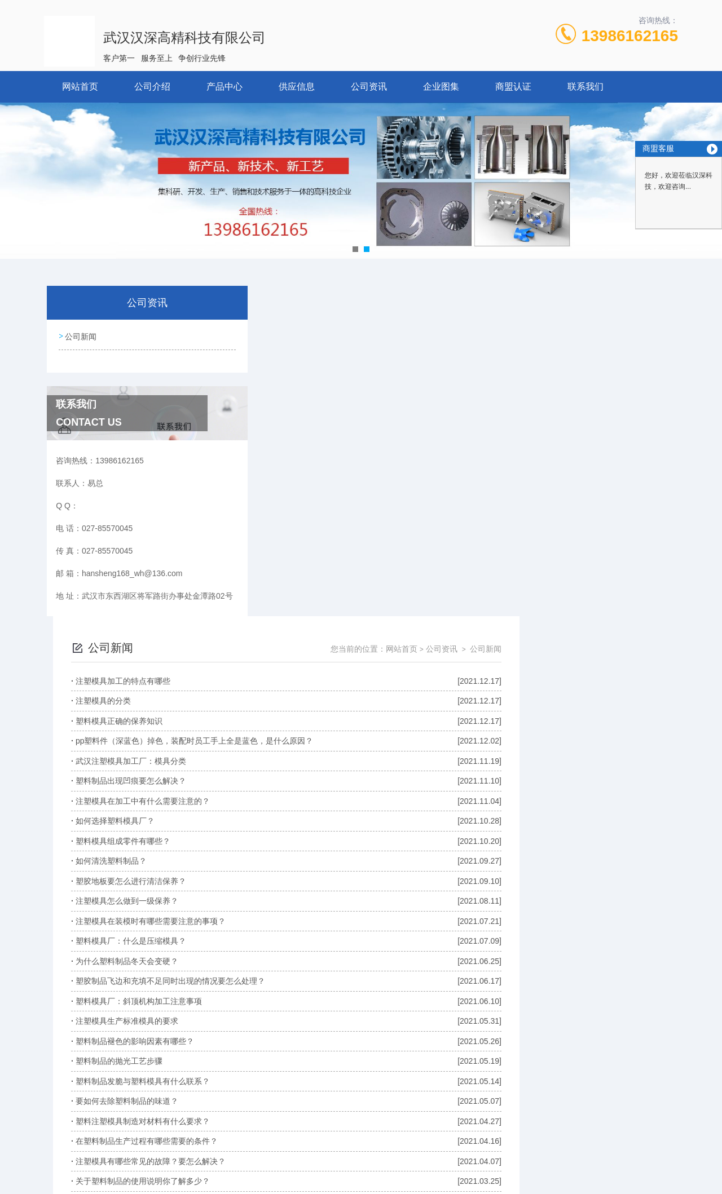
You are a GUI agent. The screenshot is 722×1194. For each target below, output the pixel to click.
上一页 (400, 1058)
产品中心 (224, 86)
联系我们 (585, 86)
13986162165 (630, 36)
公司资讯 (369, 86)
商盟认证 (513, 86)
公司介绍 (152, 86)
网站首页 (80, 86)
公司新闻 (80, 335)
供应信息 (297, 86)
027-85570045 (279, 1139)
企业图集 (441, 86)
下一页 (489, 1058)
